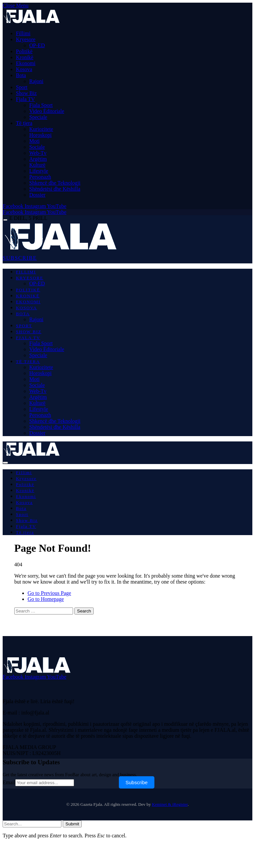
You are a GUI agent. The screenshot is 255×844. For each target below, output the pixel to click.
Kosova (24, 69)
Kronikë (24, 57)
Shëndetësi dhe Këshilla (54, 189)
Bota (21, 75)
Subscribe (137, 782)
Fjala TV (25, 99)
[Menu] (5, 220)
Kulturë (37, 165)
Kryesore (26, 39)
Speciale (38, 117)
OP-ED (37, 45)
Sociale (37, 147)
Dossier (37, 195)
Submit (72, 823)
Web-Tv (37, 153)
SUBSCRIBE (20, 258)
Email (9, 782)
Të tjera (24, 123)
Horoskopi (40, 135)
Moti (34, 141)
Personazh (40, 177)
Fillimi (23, 33)
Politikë (24, 51)
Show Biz (26, 93)
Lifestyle (38, 171)
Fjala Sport (41, 105)
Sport (22, 87)
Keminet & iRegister (170, 804)
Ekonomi (26, 63)
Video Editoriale (46, 111)
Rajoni (36, 81)
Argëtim (38, 159)
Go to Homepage (46, 599)
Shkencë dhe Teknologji (54, 183)
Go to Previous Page (49, 593)
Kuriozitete (41, 129)
